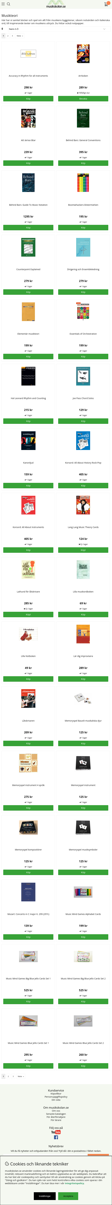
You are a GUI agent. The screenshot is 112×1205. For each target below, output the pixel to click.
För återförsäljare (56, 1116)
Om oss (56, 1110)
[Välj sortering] (59, 29)
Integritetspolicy (74, 1183)
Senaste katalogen (56, 1113)
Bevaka (83, 98)
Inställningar (45, 1196)
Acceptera (68, 1196)
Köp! (83, 550)
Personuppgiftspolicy (56, 1096)
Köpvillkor (56, 1093)
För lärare (56, 1120)
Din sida (56, 1099)
